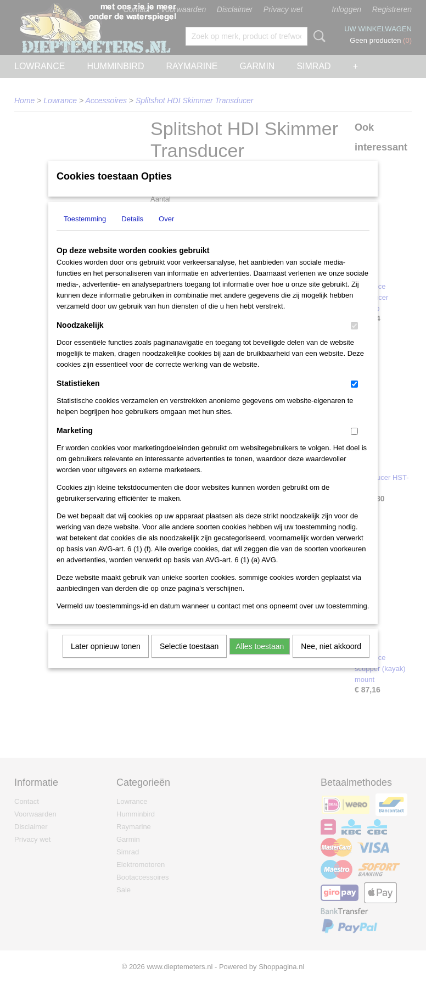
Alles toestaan (260, 660)
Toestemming (85, 233)
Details (132, 233)
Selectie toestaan (189, 660)
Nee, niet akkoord (331, 660)
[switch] (354, 340)
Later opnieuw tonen (106, 660)
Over (166, 233)
